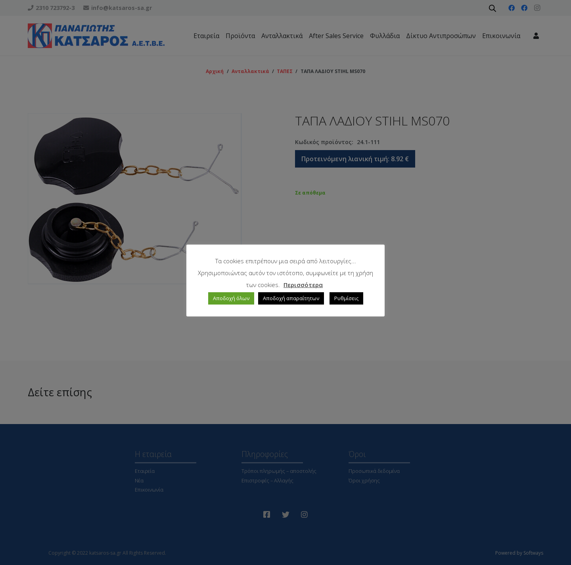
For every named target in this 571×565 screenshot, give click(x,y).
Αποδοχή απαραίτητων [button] (291, 298)
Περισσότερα (303, 285)
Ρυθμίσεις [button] (346, 298)
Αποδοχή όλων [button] (231, 298)
